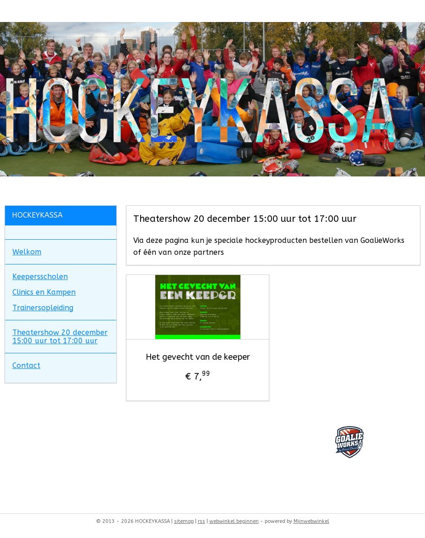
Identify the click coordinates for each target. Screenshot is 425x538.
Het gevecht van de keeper (198, 357)
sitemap (184, 521)
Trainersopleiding (42, 307)
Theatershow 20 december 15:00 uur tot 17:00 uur (60, 336)
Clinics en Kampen (44, 292)
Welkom (26, 251)
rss (201, 521)
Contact (26, 365)
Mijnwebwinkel (311, 521)
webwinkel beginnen (234, 521)
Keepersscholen (40, 276)
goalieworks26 (29, 431)
